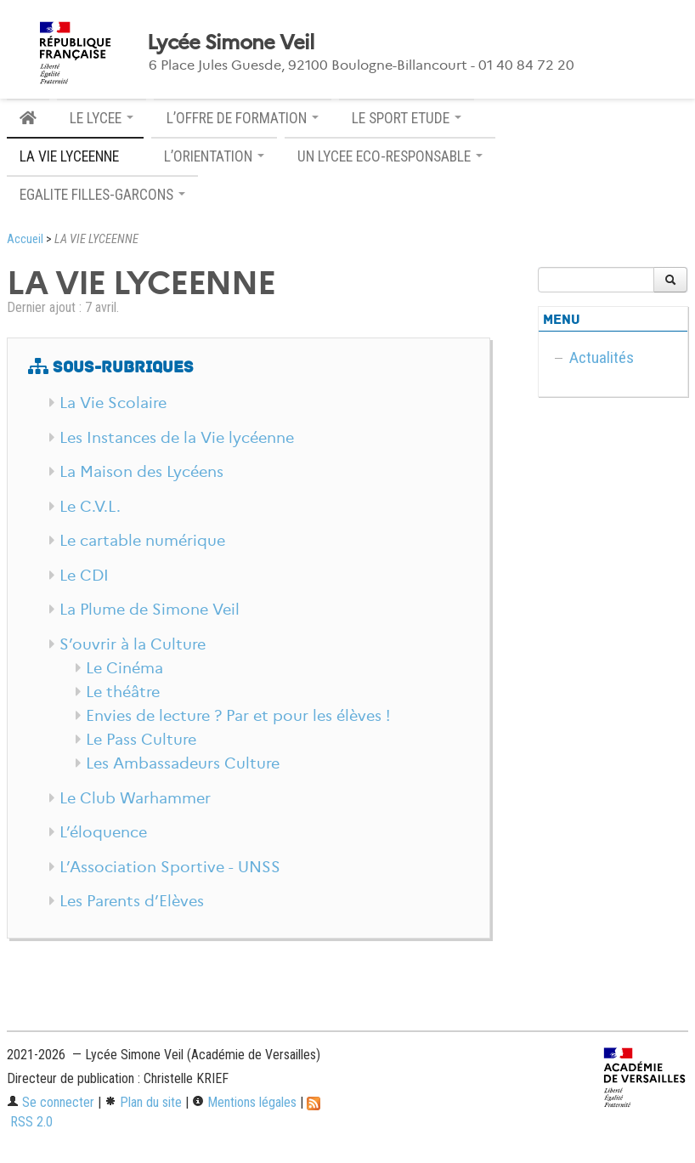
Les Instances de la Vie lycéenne (176, 437)
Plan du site (143, 1102)
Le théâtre (123, 692)
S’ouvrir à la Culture (132, 644)
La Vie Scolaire (113, 403)
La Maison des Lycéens (141, 471)
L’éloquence (103, 832)
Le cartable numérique (142, 540)
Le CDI (84, 575)
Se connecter (50, 1102)
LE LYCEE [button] (101, 118)
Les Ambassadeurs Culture (183, 763)
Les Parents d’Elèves (131, 901)
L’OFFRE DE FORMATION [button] (243, 118)
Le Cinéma (124, 668)
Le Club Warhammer (135, 798)
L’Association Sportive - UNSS (169, 867)
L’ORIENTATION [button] (214, 156)
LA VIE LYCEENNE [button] (75, 156)
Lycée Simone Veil (231, 42)
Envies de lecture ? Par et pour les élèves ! (238, 715)
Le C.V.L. (90, 506)
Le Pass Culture (141, 739)
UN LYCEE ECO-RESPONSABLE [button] (390, 156)
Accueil (25, 239)
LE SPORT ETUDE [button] (406, 118)
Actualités (601, 357)
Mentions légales (244, 1102)
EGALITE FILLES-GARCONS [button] (102, 194)
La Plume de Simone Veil (149, 609)
